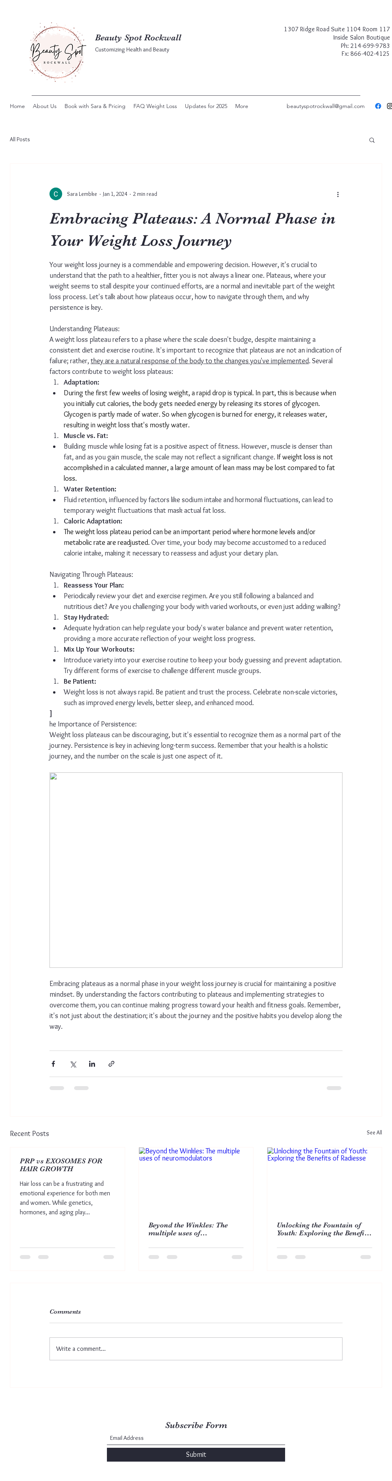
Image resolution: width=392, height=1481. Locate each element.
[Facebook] (378, 106)
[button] (372, 140)
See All (374, 1132)
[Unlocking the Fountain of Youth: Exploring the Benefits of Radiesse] (324, 1179)
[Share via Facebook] (53, 1064)
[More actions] (338, 194)
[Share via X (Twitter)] (72, 1064)
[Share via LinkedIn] (92, 1064)
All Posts (20, 139)
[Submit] (196, 1455)
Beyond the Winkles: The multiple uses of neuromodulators (188, 1229)
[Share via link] (111, 1064)
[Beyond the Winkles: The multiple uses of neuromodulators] (196, 1179)
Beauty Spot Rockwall (138, 37)
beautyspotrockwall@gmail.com (326, 106)
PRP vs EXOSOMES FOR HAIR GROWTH (61, 1165)
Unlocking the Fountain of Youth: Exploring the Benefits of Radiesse (323, 1229)
